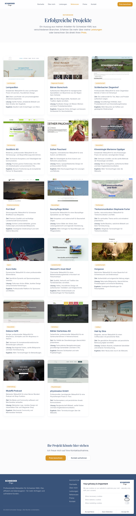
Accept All (125, 512)
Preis (83, 32)
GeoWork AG (12, 152)
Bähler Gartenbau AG (60, 334)
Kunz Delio (11, 272)
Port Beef (10, 212)
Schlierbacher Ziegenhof (106, 87)
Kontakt (93, 4)
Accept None (89, 512)
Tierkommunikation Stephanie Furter (112, 212)
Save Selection (107, 512)
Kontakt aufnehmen (79, 458)
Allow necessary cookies (93, 496)
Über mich (51, 4)
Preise (85, 4)
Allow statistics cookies (93, 500)
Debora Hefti (12, 334)
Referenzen (75, 4)
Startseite (40, 4)
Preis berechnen (125, 4)
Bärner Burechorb (58, 87)
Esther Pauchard (58, 152)
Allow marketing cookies (93, 503)
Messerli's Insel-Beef (60, 272)
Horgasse (99, 272)
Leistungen (63, 4)
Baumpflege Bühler (59, 212)
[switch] (127, 496)
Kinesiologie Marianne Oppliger (109, 152)
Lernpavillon (12, 87)
